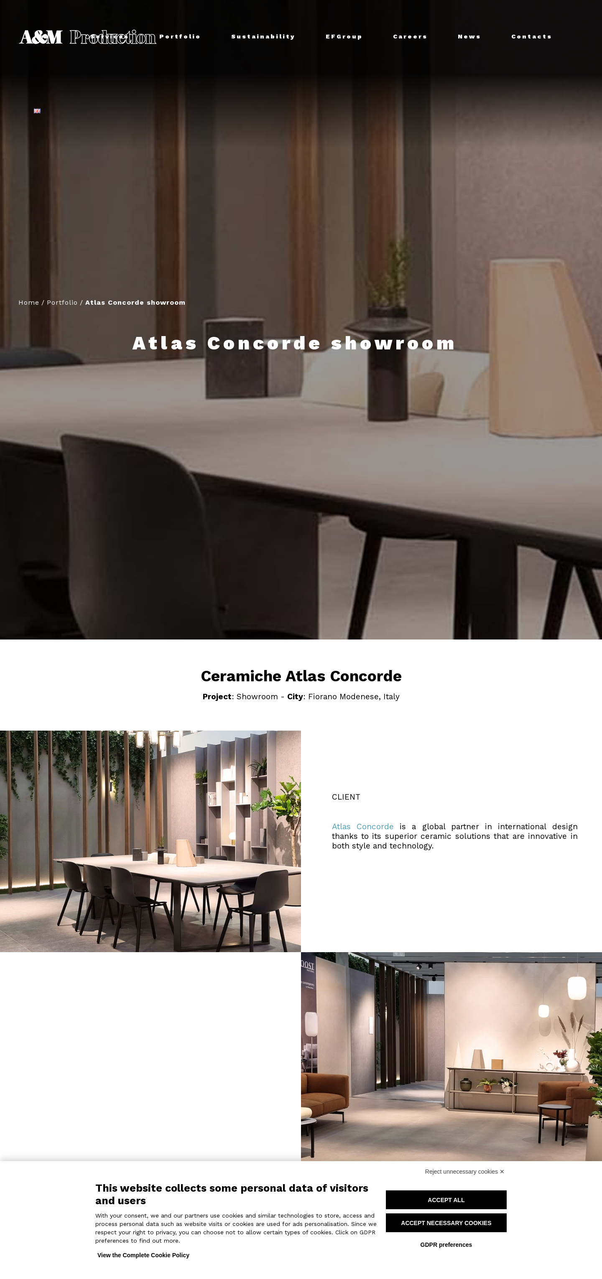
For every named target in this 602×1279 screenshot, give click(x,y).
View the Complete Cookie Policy (143, 1255)
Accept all (446, 1200)
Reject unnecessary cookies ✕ (465, 1171)
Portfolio (62, 302)
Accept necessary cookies (446, 1223)
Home (28, 302)
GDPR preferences (446, 1244)
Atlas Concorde (363, 826)
